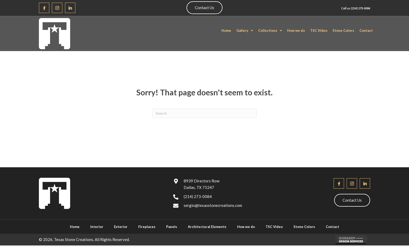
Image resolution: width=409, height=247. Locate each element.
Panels (171, 227)
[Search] (204, 113)
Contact (332, 227)
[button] (44, 8)
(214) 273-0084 (360, 8)
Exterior (121, 227)
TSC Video (274, 227)
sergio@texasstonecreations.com (213, 205)
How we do (246, 227)
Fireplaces (146, 227)
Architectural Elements (207, 227)
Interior (96, 227)
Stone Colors (304, 227)
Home (75, 227)
